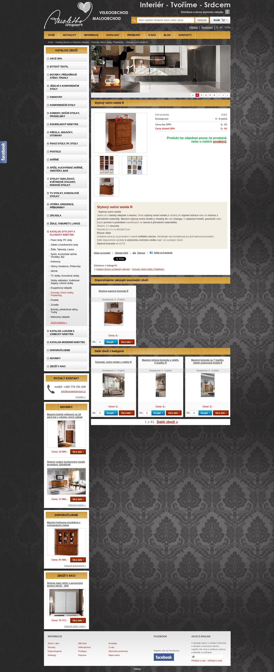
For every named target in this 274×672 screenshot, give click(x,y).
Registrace (207, 27)
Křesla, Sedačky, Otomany (61, 134)
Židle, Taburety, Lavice (65, 223)
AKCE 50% (56, 58)
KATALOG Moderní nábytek (67, 342)
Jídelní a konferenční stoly (64, 87)
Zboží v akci (53, 643)
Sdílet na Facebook (163, 252)
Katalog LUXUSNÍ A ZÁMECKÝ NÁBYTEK (62, 333)
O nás (111, 647)
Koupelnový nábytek (64, 124)
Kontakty (113, 643)
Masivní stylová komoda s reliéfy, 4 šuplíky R (160, 361)
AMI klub (82, 643)
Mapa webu (114, 655)
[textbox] (165, 20)
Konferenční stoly (63, 105)
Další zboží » (167, 422)
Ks (94, 342)
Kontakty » (81, 397)
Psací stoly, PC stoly (64, 143)
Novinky (52, 647)
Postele (55, 151)
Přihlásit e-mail (198, 660)
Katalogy (52, 655)
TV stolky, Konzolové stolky (64, 195)
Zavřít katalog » (59, 322)
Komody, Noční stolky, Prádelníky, (107, 42)
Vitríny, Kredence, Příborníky (62, 206)
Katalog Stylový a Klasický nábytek (72, 42)
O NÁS (152, 35)
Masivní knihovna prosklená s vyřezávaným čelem (63, 524)
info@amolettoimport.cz (73, 391)
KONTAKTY (185, 35)
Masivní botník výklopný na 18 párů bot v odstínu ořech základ (65, 416)
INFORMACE (91, 35)
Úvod (50, 42)
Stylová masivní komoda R (113, 291)
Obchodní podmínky (118, 651)
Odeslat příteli (121, 253)
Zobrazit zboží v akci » (75, 626)
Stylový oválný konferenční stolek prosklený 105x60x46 (66, 463)
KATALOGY (113, 35)
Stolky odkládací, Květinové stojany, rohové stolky (63, 182)
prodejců (219, 141)
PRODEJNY (133, 35)
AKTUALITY (69, 35)
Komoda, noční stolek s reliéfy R (113, 362)
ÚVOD (51, 35)
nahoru (137, 668)
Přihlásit (193, 27)
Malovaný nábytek (60, 317)
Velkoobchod (84, 647)
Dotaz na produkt (102, 253)
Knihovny (56, 97)
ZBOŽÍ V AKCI (58, 366)
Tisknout (141, 253)
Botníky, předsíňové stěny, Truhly (63, 76)
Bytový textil (59, 66)
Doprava (82, 655)
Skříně (54, 159)
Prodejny (82, 651)
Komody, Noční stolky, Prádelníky (65, 115)
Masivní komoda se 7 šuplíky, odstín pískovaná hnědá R (207, 361)
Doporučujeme (55, 651)
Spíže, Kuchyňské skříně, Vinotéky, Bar (66, 169)
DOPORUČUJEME (60, 350)
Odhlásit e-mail (215, 660)
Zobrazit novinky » (77, 505)
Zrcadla (55, 215)
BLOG (167, 35)
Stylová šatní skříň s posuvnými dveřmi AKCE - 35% (65, 584)
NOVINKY (55, 358)
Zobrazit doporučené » (75, 566)
